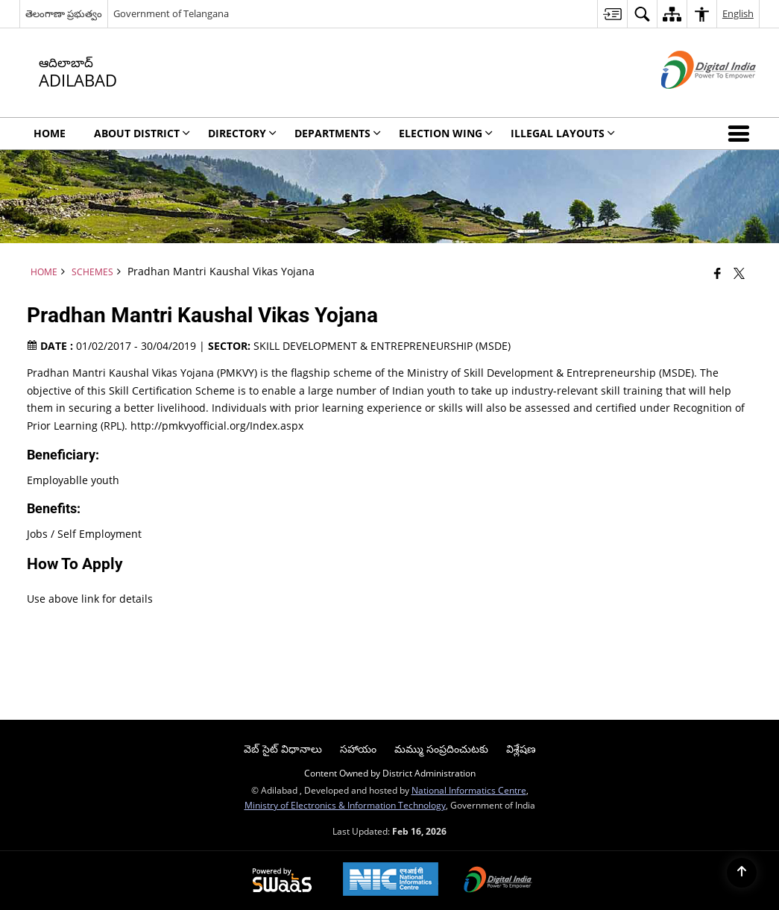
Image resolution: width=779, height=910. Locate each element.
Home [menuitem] (50, 133)
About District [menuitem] (142, 133)
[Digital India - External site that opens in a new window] (690, 101)
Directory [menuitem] (242, 133)
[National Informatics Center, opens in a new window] (391, 880)
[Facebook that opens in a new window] (717, 273)
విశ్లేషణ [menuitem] (521, 748)
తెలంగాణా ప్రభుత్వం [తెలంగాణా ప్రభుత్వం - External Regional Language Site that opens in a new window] (63, 13)
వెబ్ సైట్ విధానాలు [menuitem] (283, 748)
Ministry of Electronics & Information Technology (345, 805)
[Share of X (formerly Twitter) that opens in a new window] (739, 273)
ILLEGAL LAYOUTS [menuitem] (563, 133)
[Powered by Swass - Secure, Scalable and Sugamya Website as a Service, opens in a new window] (282, 881)
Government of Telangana (171, 13)
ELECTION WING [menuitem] (446, 133)
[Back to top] (742, 873)
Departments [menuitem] (337, 133)
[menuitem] (612, 14)
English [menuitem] (738, 13)
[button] (742, 133)
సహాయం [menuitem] (358, 748)
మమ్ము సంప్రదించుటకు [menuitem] (441, 748)
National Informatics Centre (468, 790)
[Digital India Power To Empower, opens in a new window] (497, 881)
